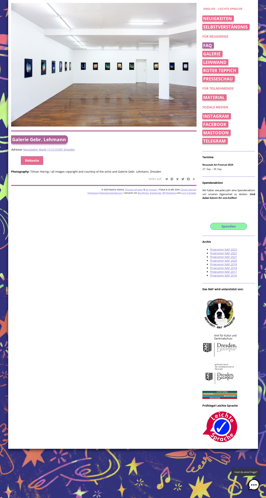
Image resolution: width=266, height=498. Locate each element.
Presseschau (218, 79)
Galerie (212, 54)
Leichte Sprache (230, 9)
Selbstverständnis (225, 27)
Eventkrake (155, 192)
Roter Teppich (219, 70)
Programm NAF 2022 (223, 253)
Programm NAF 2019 (223, 264)
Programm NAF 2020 (223, 260)
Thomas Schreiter (134, 189)
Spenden (229, 226)
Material (214, 97)
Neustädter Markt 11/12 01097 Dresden (49, 149)
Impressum (93, 192)
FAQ (207, 45)
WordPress (143, 192)
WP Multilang (169, 192)
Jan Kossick (151, 189)
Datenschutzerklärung (110, 192)
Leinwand (214, 62)
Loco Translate (188, 192)
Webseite (32, 160)
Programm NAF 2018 (223, 268)
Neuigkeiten (217, 18)
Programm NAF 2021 (223, 257)
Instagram (216, 116)
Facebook (214, 124)
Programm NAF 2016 (223, 275)
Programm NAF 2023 (223, 249)
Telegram (214, 141)
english (209, 9)
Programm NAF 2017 (223, 272)
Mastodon (216, 133)
